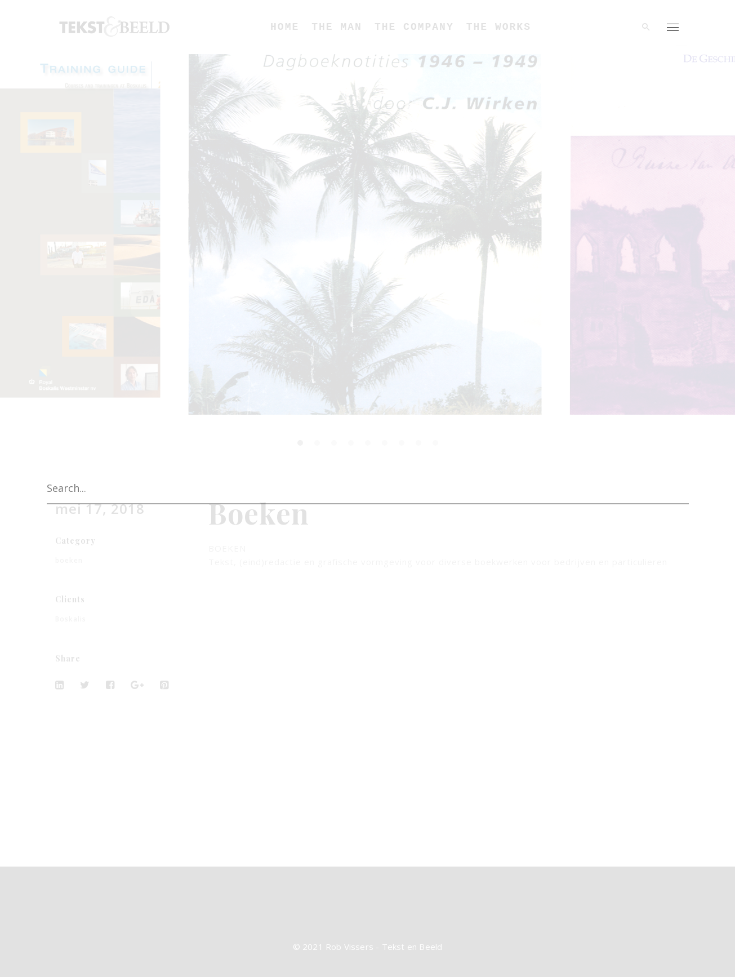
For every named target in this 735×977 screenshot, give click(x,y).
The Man (336, 27)
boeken (69, 560)
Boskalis (70, 619)
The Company (414, 27)
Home (284, 27)
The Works (498, 27)
